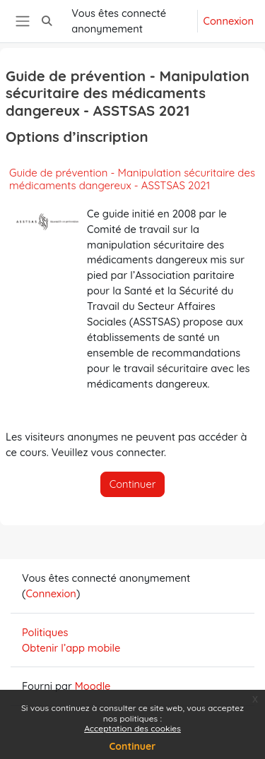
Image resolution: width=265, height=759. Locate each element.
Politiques (45, 632)
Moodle (93, 686)
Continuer (133, 746)
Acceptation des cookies (132, 728)
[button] (46, 21)
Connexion (229, 21)
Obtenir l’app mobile (71, 648)
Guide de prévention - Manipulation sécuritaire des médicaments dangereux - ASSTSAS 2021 (132, 179)
